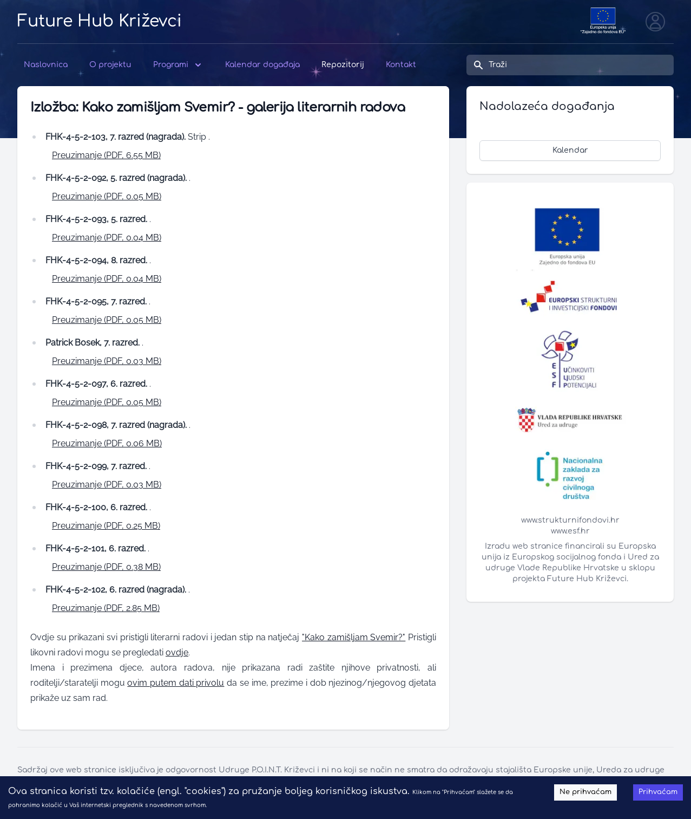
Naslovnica (46, 65)
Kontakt (401, 65)
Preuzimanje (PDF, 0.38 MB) (106, 567)
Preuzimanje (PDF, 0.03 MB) (106, 361)
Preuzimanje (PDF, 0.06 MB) (107, 443)
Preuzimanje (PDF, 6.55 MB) (106, 155)
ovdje (177, 652)
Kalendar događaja (262, 65)
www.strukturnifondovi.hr (570, 520)
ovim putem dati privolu (175, 683)
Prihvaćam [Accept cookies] (658, 792)
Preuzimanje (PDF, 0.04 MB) (106, 237)
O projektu (110, 65)
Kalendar (570, 150)
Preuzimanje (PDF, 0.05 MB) (106, 196)
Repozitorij (342, 65)
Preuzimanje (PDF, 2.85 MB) (106, 608)
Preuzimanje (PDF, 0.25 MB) (106, 526)
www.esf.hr (570, 531)
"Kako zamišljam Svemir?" (353, 637)
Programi (178, 65)
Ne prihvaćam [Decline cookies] (585, 792)
